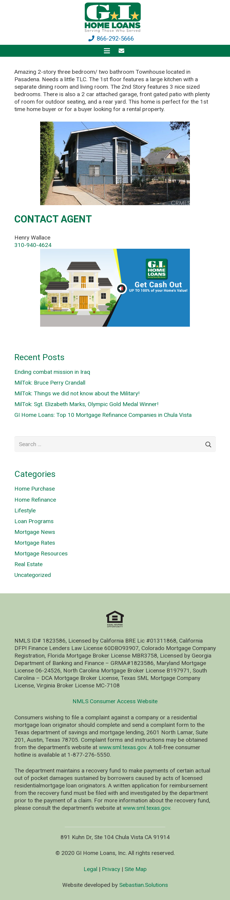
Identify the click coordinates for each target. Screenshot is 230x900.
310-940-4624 (33, 245)
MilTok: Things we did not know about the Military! (77, 393)
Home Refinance (35, 499)
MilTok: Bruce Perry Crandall (49, 382)
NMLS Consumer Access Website (115, 701)
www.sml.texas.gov (122, 747)
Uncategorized (32, 575)
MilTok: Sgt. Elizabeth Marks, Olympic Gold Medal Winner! (86, 404)
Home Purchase (34, 488)
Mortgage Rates (34, 542)
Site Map (136, 869)
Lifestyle (25, 510)
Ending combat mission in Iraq (52, 371)
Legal (90, 869)
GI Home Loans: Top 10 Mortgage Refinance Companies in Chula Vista (103, 414)
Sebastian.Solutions (143, 884)
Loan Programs (34, 521)
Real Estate (28, 564)
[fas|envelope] (123, 50)
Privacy (111, 869)
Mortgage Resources (41, 553)
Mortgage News (34, 532)
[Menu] (106, 50)
